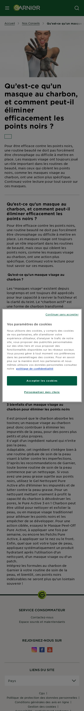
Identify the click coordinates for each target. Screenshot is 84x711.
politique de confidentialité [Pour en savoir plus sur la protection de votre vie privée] (34, 368)
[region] (42, 355)
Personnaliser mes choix (42, 392)
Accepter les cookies (41, 380)
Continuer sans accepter (61, 314)
